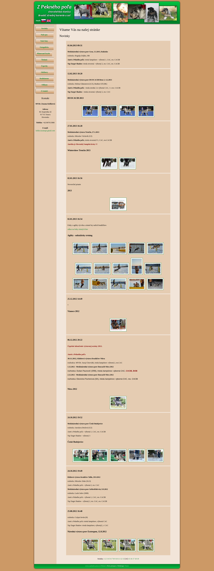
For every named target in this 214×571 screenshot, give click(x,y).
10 (117, 559)
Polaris (127, 566)
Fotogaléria (44, 47)
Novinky (44, 28)
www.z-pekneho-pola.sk (92, 566)
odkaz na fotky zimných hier (78, 229)
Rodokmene (44, 78)
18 (136, 559)
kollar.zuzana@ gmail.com (45, 131)
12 (121, 559)
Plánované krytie (43, 53)
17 (133, 559)
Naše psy (44, 35)
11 (119, 559)
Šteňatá (44, 60)
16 (131, 559)
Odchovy (44, 72)
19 (138, 559)
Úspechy (44, 66)
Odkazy (45, 85)
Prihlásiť (103, 566)
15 (129, 559)
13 (123, 559)
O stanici (44, 91)
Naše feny (44, 41)
